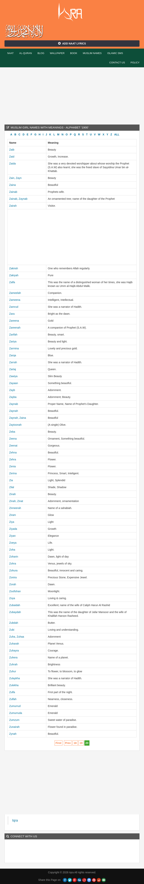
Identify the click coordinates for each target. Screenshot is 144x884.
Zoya (12, 598)
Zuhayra (14, 650)
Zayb (12, 390)
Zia (11, 480)
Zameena (14, 299)
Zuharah (14, 643)
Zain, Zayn (15, 177)
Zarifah (13, 334)
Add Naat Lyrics (72, 43)
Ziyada (13, 528)
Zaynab (13, 403)
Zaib (11, 149)
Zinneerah (15, 508)
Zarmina (14, 348)
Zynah (12, 733)
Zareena (14, 320)
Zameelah (15, 292)
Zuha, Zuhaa (16, 636)
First (58, 742)
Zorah (12, 584)
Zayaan (13, 383)
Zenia (12, 466)
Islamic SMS (115, 53)
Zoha (12, 549)
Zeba (12, 431)
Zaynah (13, 410)
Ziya (11, 521)
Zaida (12, 163)
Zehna (13, 452)
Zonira (13, 577)
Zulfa (12, 692)
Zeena (13, 438)
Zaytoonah (15, 424)
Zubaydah (15, 612)
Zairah (13, 205)
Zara (12, 313)
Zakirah (13, 268)
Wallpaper (57, 53)
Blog (41, 53)
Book (73, 53)
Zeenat (13, 445)
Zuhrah (13, 664)
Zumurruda (15, 712)
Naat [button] (10, 53)
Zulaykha (14, 678)
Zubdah (13, 622)
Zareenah (14, 327)
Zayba (12, 396)
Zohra (12, 563)
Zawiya (13, 376)
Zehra (12, 459)
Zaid (11, 156)
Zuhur (12, 671)
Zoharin (13, 556)
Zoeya (12, 542)
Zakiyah (13, 275)
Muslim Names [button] (92, 53)
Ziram (12, 514)
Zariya (12, 341)
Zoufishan (15, 591)
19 (81, 742)
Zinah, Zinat (16, 501)
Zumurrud (15, 706)
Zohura (13, 570)
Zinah (12, 494)
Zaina (12, 184)
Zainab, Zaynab (18, 198)
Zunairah (14, 726)
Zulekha (14, 685)
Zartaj (12, 369)
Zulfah (12, 699)
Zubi (11, 629)
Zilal (11, 487)
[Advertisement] (72, 95)
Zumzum (14, 719)
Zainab (13, 191)
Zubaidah (14, 605)
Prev (68, 742)
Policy (135, 62)
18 (75, 742)
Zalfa (12, 282)
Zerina (13, 473)
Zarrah (13, 362)
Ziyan (12, 535)
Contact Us (117, 62)
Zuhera (13, 657)
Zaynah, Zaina (17, 417)
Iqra (72, 12)
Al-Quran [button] (25, 53)
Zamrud (13, 306)
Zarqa (12, 355)
